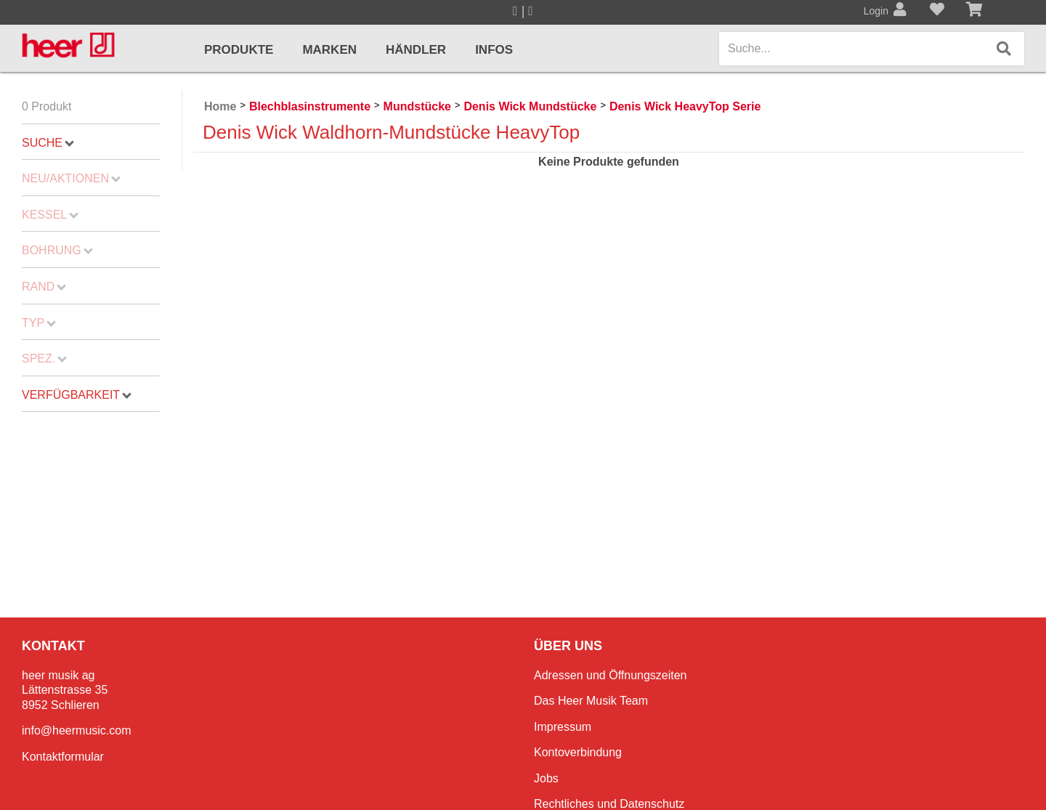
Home (220, 106)
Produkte (238, 50)
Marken (329, 50)
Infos (494, 50)
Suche (48, 143)
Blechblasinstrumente (309, 106)
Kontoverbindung (578, 752)
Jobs (546, 778)
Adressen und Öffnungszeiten (610, 675)
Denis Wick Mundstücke (529, 106)
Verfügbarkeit (76, 395)
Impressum (562, 727)
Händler (416, 50)
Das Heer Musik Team (591, 700)
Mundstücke (417, 106)
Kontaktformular (63, 756)
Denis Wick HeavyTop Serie (685, 106)
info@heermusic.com (76, 730)
